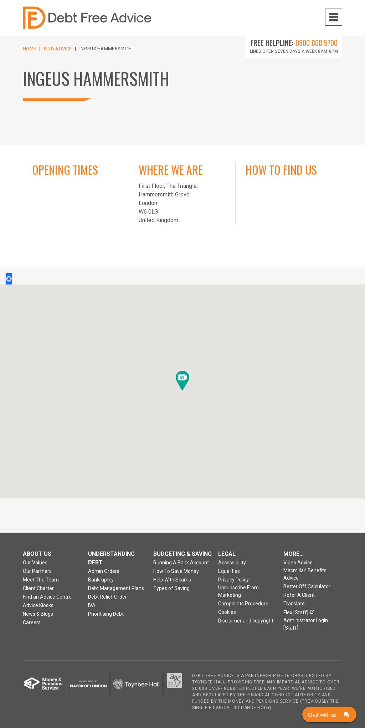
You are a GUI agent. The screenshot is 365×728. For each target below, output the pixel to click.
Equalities (229, 571)
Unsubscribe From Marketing (238, 591)
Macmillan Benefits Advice (305, 574)
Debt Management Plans (116, 588)
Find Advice (58, 48)
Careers (32, 622)
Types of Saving (171, 588)
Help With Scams (172, 580)
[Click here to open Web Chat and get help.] (329, 714)
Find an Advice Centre (47, 597)
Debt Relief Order (107, 597)
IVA (92, 605)
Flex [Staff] (299, 611)
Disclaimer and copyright (245, 621)
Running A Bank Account (181, 562)
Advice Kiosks (38, 605)
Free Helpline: (294, 42)
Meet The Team (41, 580)
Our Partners (37, 571)
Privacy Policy (233, 580)
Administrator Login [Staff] (305, 624)
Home (29, 48)
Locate (9, 278)
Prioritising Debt (106, 614)
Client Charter (38, 588)
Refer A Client (299, 595)
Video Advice (298, 562)
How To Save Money (176, 571)
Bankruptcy (101, 580)
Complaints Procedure (243, 603)
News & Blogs (38, 614)
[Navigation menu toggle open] (333, 17)
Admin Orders (103, 571)
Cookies (227, 612)
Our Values (35, 562)
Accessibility (232, 562)
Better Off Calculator (306, 586)
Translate (294, 603)
